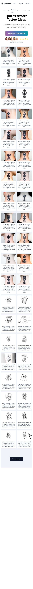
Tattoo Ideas (13, 11)
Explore (28, 3)
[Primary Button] (16, 459)
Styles (21, 3)
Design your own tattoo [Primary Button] (16, 33)
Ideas (15, 3)
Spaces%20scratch (24, 11)
